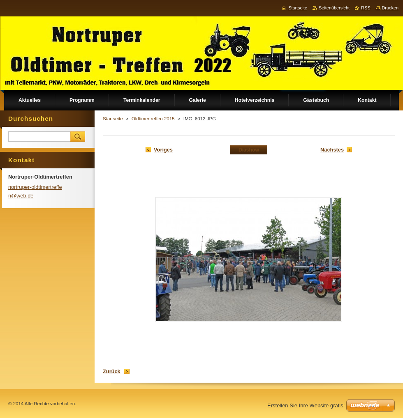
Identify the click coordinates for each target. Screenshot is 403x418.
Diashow (249, 150)
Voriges (163, 150)
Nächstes (332, 150)
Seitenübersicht (334, 7)
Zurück (111, 371)
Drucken (390, 7)
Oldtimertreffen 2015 (153, 118)
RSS (365, 7)
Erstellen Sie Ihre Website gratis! (306, 405)
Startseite (113, 118)
